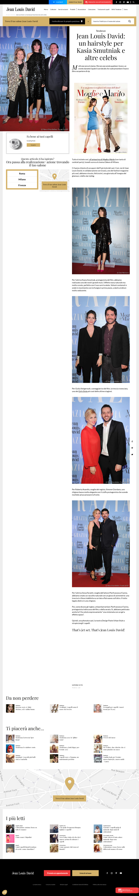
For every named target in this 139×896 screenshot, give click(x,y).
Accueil (8, 14)
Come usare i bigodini (23, 837)
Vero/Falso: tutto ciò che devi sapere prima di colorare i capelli (69, 839)
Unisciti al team (75, 2)
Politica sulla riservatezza (99, 884)
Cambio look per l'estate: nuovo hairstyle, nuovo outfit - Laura (113, 759)
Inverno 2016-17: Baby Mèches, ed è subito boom (25, 708)
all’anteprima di (102, 159)
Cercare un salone (50, 884)
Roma (22, 173)
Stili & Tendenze (117, 9)
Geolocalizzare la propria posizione (67, 21)
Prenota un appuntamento (98, 2)
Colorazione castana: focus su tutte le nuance (26, 828)
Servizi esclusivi (63, 9)
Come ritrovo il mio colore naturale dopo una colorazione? (112, 839)
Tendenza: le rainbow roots (25, 747)
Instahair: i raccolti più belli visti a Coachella (25, 758)
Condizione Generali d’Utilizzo (80, 884)
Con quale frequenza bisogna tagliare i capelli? (69, 828)
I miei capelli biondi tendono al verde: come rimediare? (26, 848)
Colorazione (92, 9)
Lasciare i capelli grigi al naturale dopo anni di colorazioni (112, 829)
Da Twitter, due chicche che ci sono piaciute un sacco (114, 748)
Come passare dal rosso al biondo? (68, 848)
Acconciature (82, 9)
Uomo (126, 9)
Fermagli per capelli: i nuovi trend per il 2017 (113, 708)
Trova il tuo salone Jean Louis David (54, 185)
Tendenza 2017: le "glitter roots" (68, 738)
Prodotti (73, 9)
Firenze (22, 185)
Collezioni (53, 9)
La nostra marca (37, 884)
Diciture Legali (64, 884)
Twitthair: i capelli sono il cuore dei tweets (68, 708)
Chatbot (57, 2)
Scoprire (33, 145)
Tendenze (74, 687)
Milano (22, 179)
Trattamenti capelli (104, 9)
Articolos (13, 14)
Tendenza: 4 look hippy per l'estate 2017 (69, 748)
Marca (46, 9)
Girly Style (83, 391)
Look (79, 687)
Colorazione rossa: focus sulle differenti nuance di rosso (114, 848)
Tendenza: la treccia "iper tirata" (25, 738)
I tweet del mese (109, 737)
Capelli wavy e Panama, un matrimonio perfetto (69, 758)
